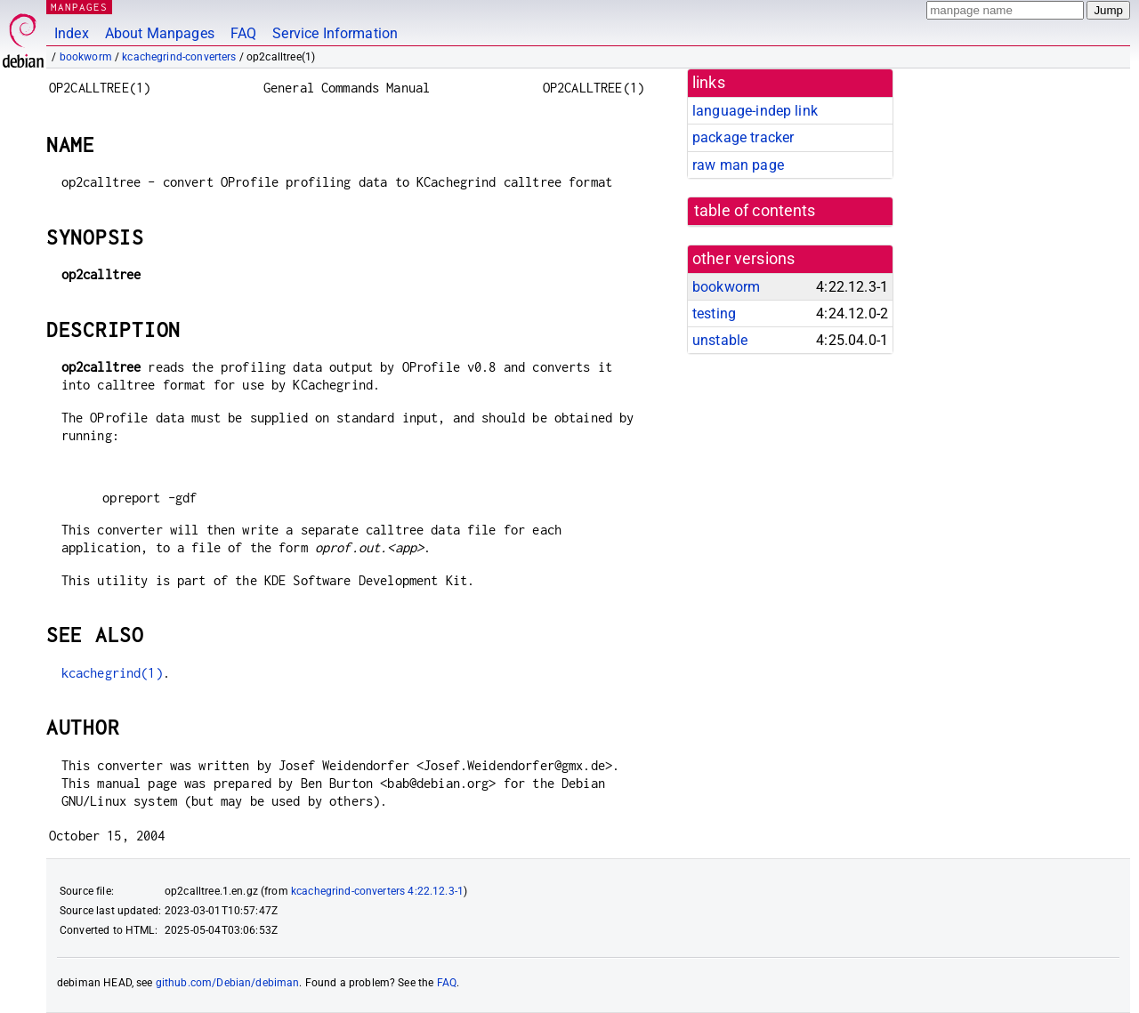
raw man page (738, 165)
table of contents (755, 211)
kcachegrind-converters (179, 57)
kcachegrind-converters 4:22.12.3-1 (377, 891)
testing (714, 313)
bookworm (86, 57)
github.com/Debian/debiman (228, 983)
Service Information (335, 33)
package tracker (743, 137)
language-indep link (755, 110)
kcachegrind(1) (112, 672)
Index (71, 33)
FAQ (243, 33)
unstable (719, 340)
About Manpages (159, 33)
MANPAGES (79, 6)
